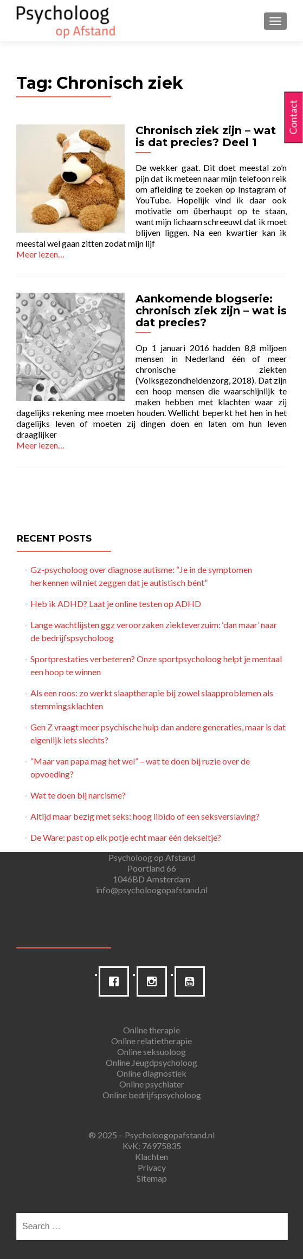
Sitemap (152, 1178)
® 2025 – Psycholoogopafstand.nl (151, 1135)
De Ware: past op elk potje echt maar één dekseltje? (125, 837)
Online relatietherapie (151, 1041)
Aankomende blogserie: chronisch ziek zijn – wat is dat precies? (211, 310)
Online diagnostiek (151, 1073)
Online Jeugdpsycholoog (151, 1062)
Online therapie (151, 1030)
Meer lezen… (40, 254)
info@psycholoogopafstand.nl (152, 890)
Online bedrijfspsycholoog (151, 1095)
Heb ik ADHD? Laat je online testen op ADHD (115, 603)
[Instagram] (154, 981)
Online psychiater (151, 1084)
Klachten (151, 1156)
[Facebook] (116, 981)
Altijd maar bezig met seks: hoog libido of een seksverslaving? (145, 816)
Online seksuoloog (151, 1051)
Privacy (152, 1167)
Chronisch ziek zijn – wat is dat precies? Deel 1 (206, 136)
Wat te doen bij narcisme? (78, 795)
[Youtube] (192, 981)
